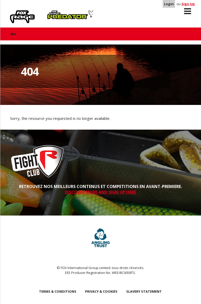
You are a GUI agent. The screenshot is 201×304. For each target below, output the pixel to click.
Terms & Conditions (57, 291)
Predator (56, 13)
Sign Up (188, 4)
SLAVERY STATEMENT (144, 291)
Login (169, 4)
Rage (15, 13)
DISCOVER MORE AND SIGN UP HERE (100, 192)
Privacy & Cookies (101, 291)
